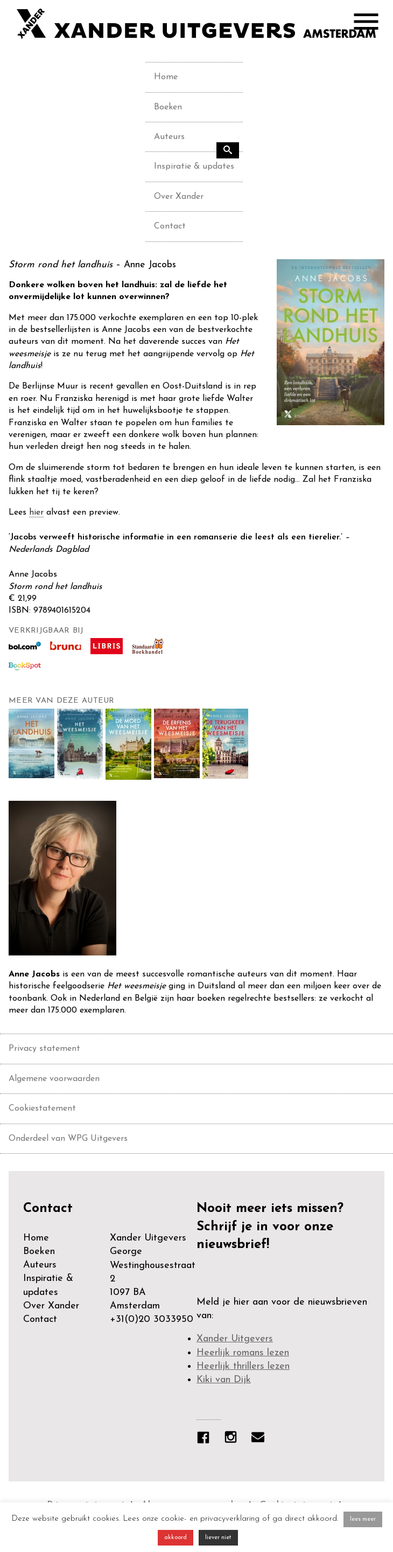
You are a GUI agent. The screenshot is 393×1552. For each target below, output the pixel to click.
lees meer (363, 1519)
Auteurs (169, 137)
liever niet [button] (218, 1538)
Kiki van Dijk (223, 1380)
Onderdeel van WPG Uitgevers (68, 1138)
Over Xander (178, 196)
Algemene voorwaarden (54, 1079)
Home (166, 77)
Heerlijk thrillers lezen (243, 1366)
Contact (170, 226)
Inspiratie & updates (194, 166)
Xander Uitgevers (234, 1339)
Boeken (168, 107)
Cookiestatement (42, 1108)
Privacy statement (44, 1048)
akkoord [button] (175, 1538)
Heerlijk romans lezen (242, 1353)
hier (36, 512)
